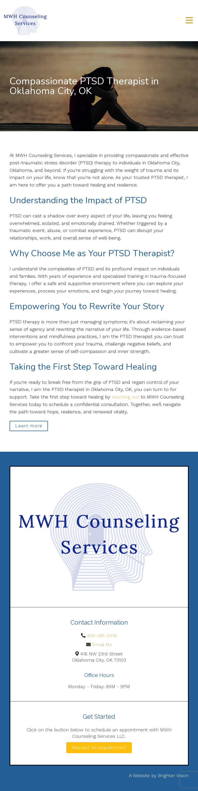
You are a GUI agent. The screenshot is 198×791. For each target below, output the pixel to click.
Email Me (102, 644)
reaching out (125, 396)
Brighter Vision (173, 775)
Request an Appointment (99, 747)
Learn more (28, 425)
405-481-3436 (102, 635)
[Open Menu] (189, 20)
